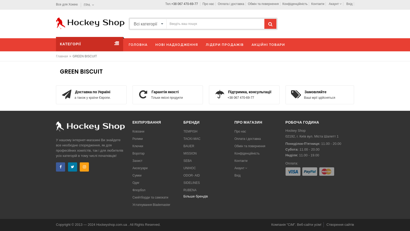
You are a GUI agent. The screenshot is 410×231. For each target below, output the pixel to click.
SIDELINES (192, 183)
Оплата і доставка (231, 4)
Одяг (136, 183)
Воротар (139, 153)
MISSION (190, 153)
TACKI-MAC (192, 139)
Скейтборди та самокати (150, 197)
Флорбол (139, 190)
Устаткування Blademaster (151, 205)
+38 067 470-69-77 (184, 4)
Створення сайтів (340, 225)
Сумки (137, 175)
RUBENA (190, 190)
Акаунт (335, 4)
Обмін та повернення (263, 4)
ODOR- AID (192, 175)
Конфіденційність (295, 4)
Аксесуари (140, 168)
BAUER (189, 146)
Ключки (138, 146)
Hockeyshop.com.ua (112, 225)
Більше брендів (196, 196)
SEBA (188, 161)
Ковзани (138, 131)
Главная (62, 56)
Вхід (349, 4)
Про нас (208, 4)
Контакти (317, 4)
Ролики (138, 139)
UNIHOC (190, 168)
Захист (138, 161)
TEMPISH (190, 131)
